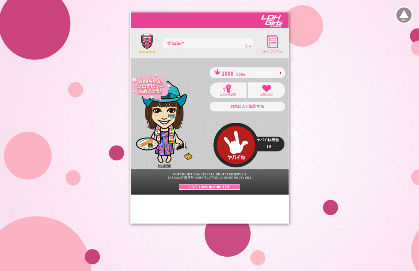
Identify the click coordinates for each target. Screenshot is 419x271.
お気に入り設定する (247, 106)
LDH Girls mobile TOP (210, 186)
